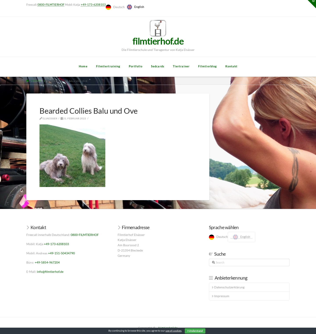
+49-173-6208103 (93, 4)
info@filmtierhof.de (50, 271)
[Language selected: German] (126, 7)
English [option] (139, 7)
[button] (312, 4)
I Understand (195, 330)
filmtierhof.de (168, 327)
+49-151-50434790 (61, 253)
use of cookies (173, 330)
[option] (135, 7)
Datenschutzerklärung (228, 287)
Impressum (220, 296)
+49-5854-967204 (47, 262)
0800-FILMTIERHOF (51, 4)
